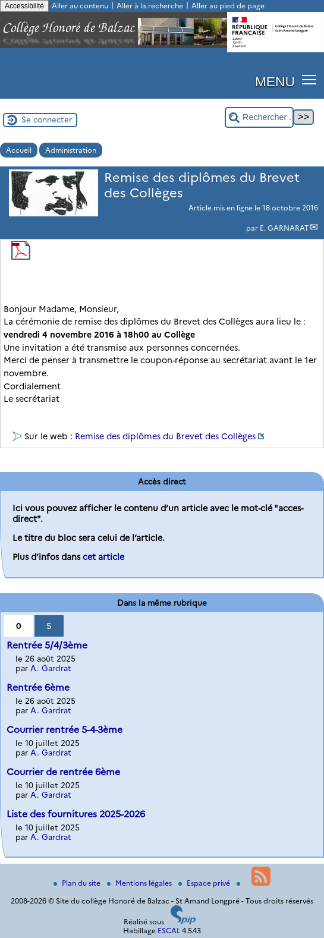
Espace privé (205, 883)
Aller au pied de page (228, 5)
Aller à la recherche (150, 5)
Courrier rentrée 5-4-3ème (64, 729)
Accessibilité (24, 6)
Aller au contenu (80, 5)
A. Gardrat (50, 668)
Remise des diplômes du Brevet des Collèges (165, 436)
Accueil (19, 150)
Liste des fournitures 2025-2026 (76, 814)
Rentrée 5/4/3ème (47, 645)
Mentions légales (140, 883)
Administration (70, 150)
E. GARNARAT (284, 228)
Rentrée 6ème (38, 687)
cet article (103, 557)
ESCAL (169, 930)
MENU (275, 81)
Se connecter (46, 119)
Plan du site (78, 883)
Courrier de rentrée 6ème (63, 772)
